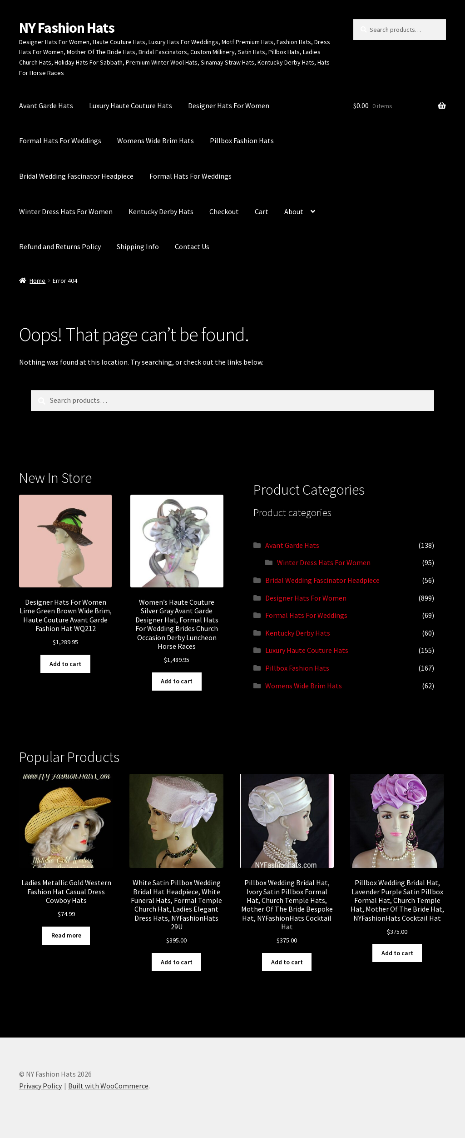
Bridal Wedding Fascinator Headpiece (76, 175)
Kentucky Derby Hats (161, 211)
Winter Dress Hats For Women (66, 211)
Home (37, 280)
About (293, 211)
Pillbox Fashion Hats (242, 140)
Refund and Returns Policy (60, 246)
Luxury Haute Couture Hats (130, 105)
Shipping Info (138, 246)
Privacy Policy (40, 1085)
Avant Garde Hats (46, 105)
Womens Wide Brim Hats (155, 140)
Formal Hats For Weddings (60, 140)
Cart (261, 211)
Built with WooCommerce (108, 1085)
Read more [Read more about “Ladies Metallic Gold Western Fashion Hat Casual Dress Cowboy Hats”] (66, 935)
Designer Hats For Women (228, 105)
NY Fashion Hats (66, 28)
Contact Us (192, 246)
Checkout (224, 211)
